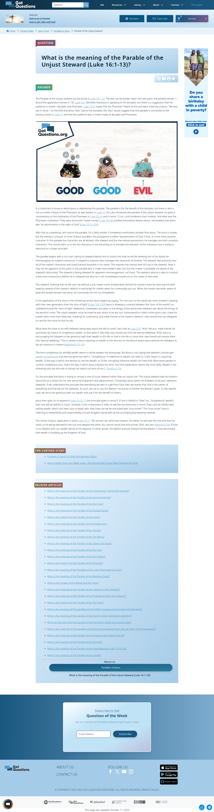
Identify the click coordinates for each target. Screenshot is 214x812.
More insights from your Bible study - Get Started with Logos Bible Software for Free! (92, 463)
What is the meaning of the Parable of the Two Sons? (75, 602)
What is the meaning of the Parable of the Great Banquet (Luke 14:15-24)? (87, 648)
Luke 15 (58, 114)
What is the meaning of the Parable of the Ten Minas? (75, 537)
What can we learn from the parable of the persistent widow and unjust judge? (89, 622)
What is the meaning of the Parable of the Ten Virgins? (76, 556)
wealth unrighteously (47, 356)
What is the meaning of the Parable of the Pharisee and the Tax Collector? (86, 596)
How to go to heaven (39, 18)
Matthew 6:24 (161, 424)
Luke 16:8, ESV (96, 304)
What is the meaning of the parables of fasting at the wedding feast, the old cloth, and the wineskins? (101, 629)
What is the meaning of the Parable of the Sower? (73, 517)
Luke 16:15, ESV (89, 224)
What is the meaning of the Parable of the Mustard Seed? (78, 510)
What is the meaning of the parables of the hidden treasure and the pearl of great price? (94, 609)
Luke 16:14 (89, 106)
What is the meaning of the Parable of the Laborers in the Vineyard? (83, 589)
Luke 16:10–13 (78, 400)
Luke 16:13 (84, 420)
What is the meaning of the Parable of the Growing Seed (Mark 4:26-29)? (86, 635)
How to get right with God (42, 22)
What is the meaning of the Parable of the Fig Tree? (74, 550)
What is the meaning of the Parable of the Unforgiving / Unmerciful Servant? (88, 490)
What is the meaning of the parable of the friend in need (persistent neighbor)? (89, 615)
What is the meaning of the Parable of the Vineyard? (75, 563)
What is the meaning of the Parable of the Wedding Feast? (78, 576)
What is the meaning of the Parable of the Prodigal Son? (77, 523)
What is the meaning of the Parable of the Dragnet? (75, 642)
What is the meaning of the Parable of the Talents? (74, 530)
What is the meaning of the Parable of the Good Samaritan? (79, 497)
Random (132, 18)
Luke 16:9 (135, 328)
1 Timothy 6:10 (112, 368)
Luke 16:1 (80, 102)
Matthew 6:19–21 (74, 344)
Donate (192, 18)
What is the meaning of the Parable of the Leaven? (74, 655)
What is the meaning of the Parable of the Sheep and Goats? (79, 543)
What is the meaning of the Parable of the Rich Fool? (75, 504)
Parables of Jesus (110, 667)
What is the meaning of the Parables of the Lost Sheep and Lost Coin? (84, 569)
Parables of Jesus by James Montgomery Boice (72, 456)
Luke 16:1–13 (97, 98)
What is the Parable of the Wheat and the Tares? (73, 583)
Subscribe (159, 18)
